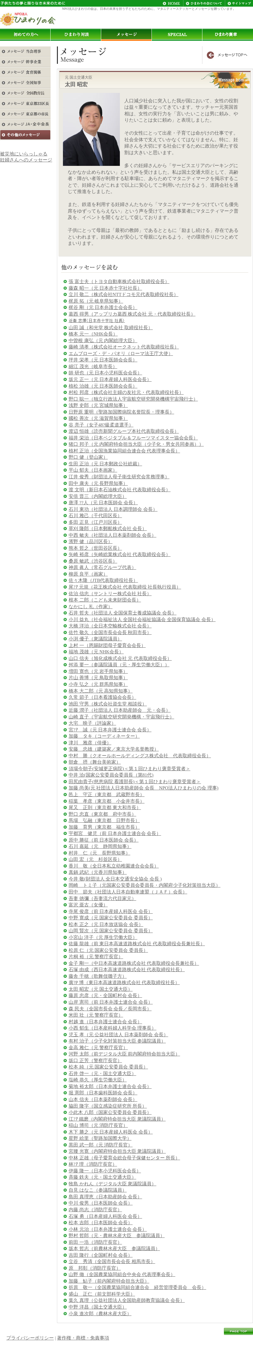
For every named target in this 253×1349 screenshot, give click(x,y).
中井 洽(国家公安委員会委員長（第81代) (111, 774)
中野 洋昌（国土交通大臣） (98, 1307)
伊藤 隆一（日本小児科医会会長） (105, 1170)
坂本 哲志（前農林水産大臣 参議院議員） (114, 1248)
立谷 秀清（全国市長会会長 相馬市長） (112, 1261)
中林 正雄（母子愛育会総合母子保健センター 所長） (124, 1157)
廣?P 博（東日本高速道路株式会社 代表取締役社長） (124, 982)
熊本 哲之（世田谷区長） (95, 548)
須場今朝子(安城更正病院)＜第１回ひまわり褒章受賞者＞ (129, 768)
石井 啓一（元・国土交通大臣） (102, 1073)
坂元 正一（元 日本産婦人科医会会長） (110, 379)
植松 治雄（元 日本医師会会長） (103, 386)
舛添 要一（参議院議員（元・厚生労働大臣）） (119, 664)
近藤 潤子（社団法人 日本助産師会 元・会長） (119, 710)
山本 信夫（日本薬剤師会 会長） (103, 1099)
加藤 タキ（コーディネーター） (104, 736)
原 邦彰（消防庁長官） (95, 1268)
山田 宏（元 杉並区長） (95, 859)
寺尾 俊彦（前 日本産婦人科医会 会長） (111, 911)
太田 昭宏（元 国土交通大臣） (101, 989)
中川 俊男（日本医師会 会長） (101, 1203)
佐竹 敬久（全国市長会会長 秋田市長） (110, 632)
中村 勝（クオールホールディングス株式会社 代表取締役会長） (140, 755)
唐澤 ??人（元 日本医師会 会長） (103, 502)
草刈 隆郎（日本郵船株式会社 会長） (108, 528)
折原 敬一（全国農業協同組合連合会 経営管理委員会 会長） (137, 1287)
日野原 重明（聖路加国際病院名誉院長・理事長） (121, 411)
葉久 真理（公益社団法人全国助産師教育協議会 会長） (127, 1300)
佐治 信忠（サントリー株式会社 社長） (110, 593)
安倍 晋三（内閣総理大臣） (98, 496)
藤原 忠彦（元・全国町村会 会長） (105, 995)
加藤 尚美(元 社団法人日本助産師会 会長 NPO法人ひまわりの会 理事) (144, 787)
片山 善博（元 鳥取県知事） (98, 677)
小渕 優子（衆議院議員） (95, 638)
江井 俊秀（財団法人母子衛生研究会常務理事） (119, 476)
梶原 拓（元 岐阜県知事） (96, 301)
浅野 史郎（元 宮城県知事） (98, 405)
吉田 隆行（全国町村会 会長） (101, 1255)
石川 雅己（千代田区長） (95, 515)
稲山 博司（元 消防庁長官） (98, 1125)
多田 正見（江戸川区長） (95, 522)
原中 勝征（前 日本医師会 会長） (104, 840)
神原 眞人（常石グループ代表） (102, 567)
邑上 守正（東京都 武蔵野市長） (107, 794)
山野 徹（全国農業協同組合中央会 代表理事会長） (122, 1274)
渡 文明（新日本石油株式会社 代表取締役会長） (119, 489)
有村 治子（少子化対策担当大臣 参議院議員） (117, 1041)
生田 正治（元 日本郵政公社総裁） (105, 463)
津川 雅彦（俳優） (90, 742)
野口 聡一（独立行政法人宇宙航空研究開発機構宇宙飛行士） (133, 399)
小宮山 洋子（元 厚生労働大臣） (103, 937)
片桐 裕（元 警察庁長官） (96, 956)
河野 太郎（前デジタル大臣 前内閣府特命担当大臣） (124, 1053)
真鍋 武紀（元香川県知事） (98, 872)
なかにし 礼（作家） (91, 606)
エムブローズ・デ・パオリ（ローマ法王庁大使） (121, 353)
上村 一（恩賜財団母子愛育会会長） (107, 645)
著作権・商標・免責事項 (83, 1337)
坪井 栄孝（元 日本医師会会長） (103, 359)
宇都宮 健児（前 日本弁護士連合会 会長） (115, 833)
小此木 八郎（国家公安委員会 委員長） (110, 1112)
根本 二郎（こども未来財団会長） (105, 599)
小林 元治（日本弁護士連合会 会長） (108, 1229)
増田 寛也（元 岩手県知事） (98, 671)
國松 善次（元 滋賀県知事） (98, 418)
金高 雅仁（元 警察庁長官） (98, 1047)
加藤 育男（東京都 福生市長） (104, 827)
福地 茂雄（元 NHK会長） (96, 651)
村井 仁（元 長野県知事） (99, 853)
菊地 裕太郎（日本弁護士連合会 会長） (110, 1086)
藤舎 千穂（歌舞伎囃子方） (98, 976)
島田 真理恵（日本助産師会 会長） (105, 1196)
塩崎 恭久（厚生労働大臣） (98, 1079)
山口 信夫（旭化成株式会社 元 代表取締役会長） (120, 658)
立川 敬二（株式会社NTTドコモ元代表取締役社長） (123, 294)
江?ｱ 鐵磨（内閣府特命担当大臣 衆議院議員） (117, 1119)
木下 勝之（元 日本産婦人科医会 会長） (111, 1131)
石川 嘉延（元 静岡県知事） (100, 846)
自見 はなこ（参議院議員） (98, 1190)
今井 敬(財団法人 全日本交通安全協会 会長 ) (115, 878)
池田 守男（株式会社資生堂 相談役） (108, 703)
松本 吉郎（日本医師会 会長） (101, 1222)
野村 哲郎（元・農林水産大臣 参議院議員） (117, 1235)
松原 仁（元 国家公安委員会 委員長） (108, 950)
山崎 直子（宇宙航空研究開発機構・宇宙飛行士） (121, 716)
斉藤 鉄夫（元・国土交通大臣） (102, 1177)
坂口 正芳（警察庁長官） (95, 1060)
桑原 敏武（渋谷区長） (93, 561)
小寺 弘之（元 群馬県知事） (98, 684)
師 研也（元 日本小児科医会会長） (105, 372)
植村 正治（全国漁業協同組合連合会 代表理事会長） (124, 450)
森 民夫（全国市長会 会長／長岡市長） (110, 1008)
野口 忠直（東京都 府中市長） (102, 814)
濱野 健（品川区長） (91, 541)
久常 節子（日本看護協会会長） (102, 697)
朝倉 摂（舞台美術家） (95, 762)
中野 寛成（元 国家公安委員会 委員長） (111, 917)
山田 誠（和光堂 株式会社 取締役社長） (111, 327)
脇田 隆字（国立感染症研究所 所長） (108, 1106)
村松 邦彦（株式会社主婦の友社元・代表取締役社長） (126, 392)
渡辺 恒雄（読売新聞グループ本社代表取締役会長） (124, 431)
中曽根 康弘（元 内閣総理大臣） (103, 340)
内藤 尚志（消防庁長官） (95, 1209)
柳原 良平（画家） (88, 574)
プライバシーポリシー (30, 1337)
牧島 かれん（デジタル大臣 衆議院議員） (112, 1183)
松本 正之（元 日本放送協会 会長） (106, 924)
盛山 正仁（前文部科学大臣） (102, 1294)
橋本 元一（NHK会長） (93, 333)
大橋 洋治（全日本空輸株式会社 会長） (110, 625)
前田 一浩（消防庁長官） (95, 1242)
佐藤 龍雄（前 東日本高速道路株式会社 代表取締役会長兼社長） (137, 943)
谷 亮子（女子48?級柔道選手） (101, 424)
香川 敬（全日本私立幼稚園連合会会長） (114, 865)
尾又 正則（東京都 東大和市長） (105, 807)
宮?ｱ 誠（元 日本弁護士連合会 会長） (110, 729)
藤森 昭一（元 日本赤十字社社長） (105, 288)
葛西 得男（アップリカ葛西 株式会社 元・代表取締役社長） (132, 314)
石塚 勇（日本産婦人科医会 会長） (105, 1216)
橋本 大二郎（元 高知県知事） (101, 690)
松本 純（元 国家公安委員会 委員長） (108, 1066)
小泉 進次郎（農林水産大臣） (100, 1313)
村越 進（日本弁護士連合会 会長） (105, 1021)
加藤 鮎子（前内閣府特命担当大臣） (109, 1281)
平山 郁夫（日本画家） (93, 470)
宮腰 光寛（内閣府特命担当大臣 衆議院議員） (117, 1151)
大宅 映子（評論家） (92, 723)
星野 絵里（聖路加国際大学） (100, 1138)
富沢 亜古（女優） (88, 904)
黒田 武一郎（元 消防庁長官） (101, 1144)
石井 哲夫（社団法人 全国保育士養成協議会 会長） (122, 612)
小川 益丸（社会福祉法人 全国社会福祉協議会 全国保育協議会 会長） (142, 619)
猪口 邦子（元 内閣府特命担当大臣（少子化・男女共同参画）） (136, 444)
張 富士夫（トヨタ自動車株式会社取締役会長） (119, 281)
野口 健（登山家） (88, 457)
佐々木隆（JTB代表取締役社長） (103, 580)
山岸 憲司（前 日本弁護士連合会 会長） (111, 1002)
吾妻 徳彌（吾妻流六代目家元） (102, 898)
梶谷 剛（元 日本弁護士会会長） (103, 307)
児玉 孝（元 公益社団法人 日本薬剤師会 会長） (118, 1034)
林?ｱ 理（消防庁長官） (93, 1164)
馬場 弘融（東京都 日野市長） (104, 820)
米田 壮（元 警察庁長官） (96, 1015)
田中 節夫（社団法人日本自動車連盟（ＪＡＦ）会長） (128, 891)
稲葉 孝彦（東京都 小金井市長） (107, 801)
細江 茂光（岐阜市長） (93, 366)
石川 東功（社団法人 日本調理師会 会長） (113, 509)
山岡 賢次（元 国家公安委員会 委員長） (111, 930)
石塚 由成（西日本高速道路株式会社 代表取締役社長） (127, 969)
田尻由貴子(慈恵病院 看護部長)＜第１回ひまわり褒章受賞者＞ (135, 781)
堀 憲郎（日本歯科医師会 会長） (103, 1092)
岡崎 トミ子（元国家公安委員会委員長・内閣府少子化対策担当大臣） (144, 885)
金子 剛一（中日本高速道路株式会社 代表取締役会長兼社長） (134, 963)
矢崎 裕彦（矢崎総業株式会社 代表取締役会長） (119, 554)
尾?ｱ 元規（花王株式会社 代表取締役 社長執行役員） (125, 587)
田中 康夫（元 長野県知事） (98, 483)
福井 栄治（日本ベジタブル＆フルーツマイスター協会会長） (133, 437)
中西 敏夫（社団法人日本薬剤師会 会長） (112, 535)
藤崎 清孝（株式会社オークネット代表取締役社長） (124, 346)
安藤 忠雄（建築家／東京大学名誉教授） (114, 749)
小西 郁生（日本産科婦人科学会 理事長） (112, 1028)
